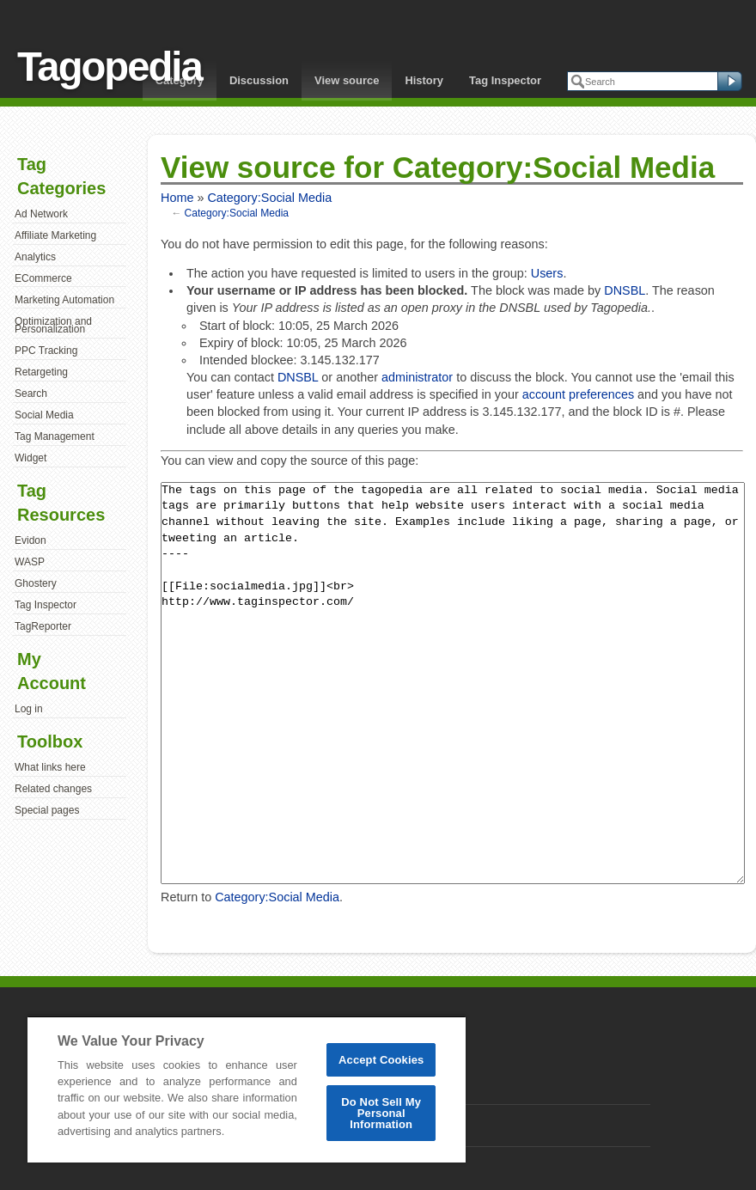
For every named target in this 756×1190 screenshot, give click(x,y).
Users (547, 273)
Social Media (44, 415)
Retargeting (41, 372)
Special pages (47, 810)
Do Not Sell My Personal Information (381, 1113)
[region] (246, 1089)
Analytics (35, 257)
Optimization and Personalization (53, 325)
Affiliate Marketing (55, 235)
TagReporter (43, 626)
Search (31, 394)
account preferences (578, 394)
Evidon (30, 540)
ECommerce (43, 278)
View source (346, 80)
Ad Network (41, 214)
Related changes (53, 789)
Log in (29, 709)
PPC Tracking (46, 351)
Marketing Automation (64, 300)
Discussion (259, 80)
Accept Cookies (381, 1059)
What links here (50, 767)
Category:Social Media (269, 197)
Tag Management (54, 436)
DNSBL (624, 290)
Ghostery (36, 583)
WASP (30, 562)
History (424, 80)
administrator (417, 377)
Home (177, 197)
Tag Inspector (505, 80)
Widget (30, 458)
